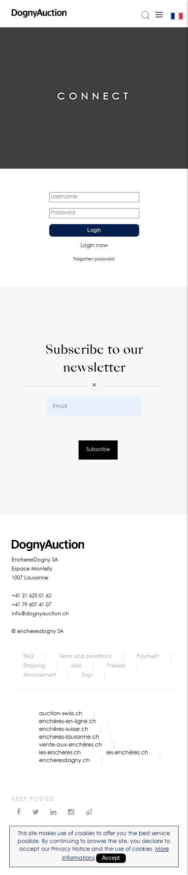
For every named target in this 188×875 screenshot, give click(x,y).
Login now (94, 245)
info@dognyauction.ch (40, 614)
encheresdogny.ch (64, 760)
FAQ (28, 656)
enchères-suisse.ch (63, 729)
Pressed (116, 665)
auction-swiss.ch (60, 713)
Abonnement (39, 675)
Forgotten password (94, 259)
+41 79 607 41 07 (31, 605)
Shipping (34, 665)
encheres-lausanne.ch (69, 737)
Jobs (76, 665)
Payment (148, 656)
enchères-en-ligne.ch (67, 721)
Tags (87, 675)
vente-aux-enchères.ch (70, 745)
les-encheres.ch (60, 753)
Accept (111, 858)
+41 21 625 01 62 (31, 596)
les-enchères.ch (127, 753)
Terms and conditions (85, 656)
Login (94, 230)
